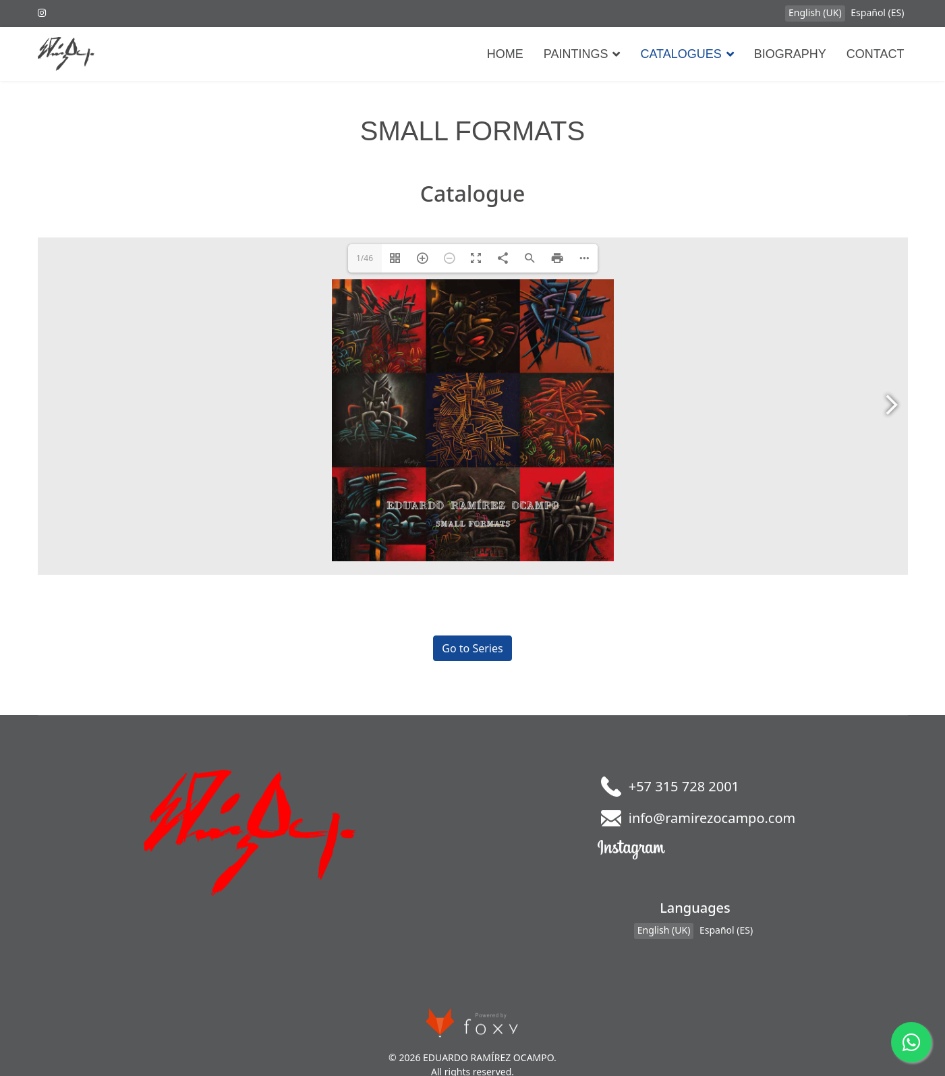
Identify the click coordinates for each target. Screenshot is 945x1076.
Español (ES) (877, 12)
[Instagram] (42, 12)
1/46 (364, 258)
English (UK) (815, 12)
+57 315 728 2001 (684, 786)
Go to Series (472, 648)
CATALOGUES (680, 54)
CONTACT (876, 54)
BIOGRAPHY (790, 54)
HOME (505, 54)
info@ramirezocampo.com (712, 818)
